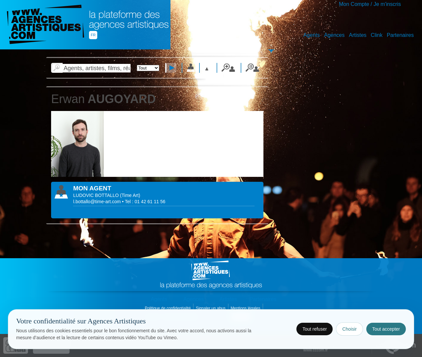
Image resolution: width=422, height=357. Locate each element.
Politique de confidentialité (168, 308)
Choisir (349, 329)
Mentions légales (245, 308)
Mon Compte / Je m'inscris (370, 4)
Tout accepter (386, 329)
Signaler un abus (211, 308)
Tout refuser (314, 329)
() (130, 195)
